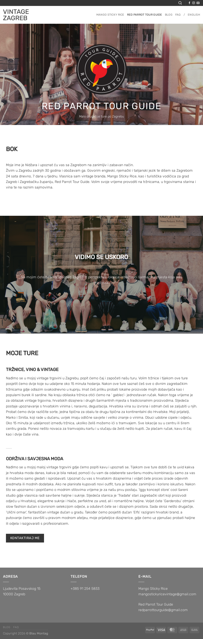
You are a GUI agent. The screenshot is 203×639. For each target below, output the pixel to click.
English (194, 14)
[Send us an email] (198, 3)
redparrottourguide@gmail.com (163, 610)
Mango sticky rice (110, 14)
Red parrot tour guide (144, 14)
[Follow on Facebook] (189, 3)
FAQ (178, 14)
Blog (168, 14)
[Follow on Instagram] (193, 3)
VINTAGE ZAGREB (16, 15)
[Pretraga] (180, 3)
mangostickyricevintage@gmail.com (167, 594)
